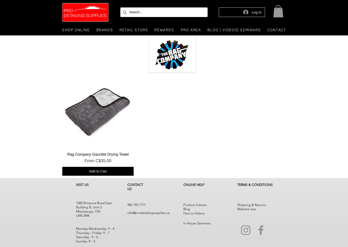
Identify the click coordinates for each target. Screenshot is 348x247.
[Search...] (163, 12)
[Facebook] (260, 230)
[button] (278, 11)
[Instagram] (245, 230)
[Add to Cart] (98, 171)
